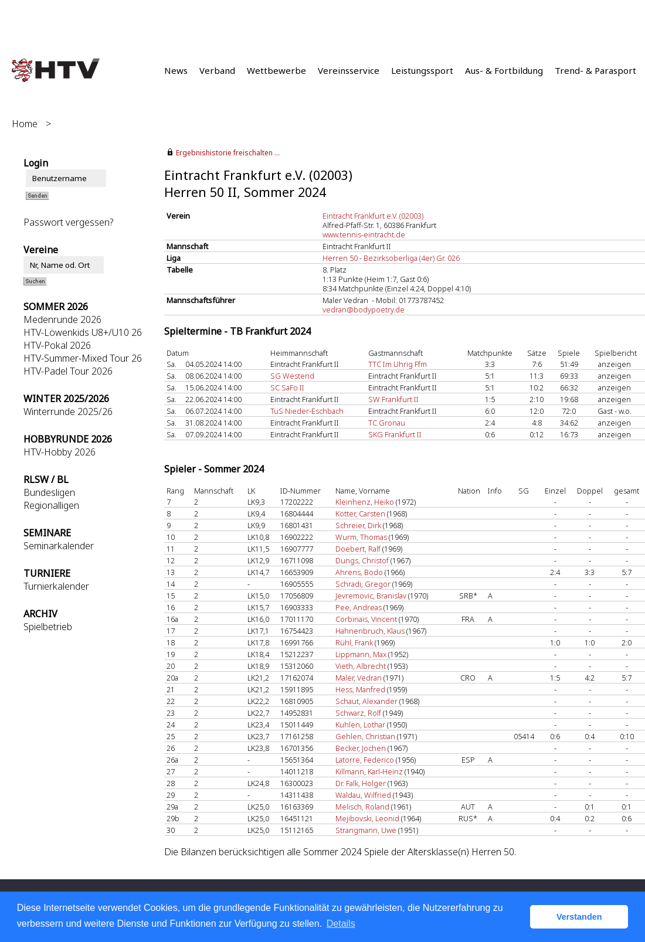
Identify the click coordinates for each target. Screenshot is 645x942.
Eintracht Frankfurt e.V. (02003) (372, 215)
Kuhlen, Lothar (360, 724)
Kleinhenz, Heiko (364, 501)
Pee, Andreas (358, 607)
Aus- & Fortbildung (504, 70)
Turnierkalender (56, 586)
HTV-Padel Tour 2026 (68, 371)
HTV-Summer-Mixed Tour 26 (82, 358)
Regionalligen (51, 505)
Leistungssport (422, 70)
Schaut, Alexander (366, 701)
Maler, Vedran (358, 677)
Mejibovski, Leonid (367, 818)
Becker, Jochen (360, 748)
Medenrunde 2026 (62, 319)
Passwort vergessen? (68, 222)
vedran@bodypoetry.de (363, 309)
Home (25, 123)
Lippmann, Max (360, 654)
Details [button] (341, 924)
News (176, 70)
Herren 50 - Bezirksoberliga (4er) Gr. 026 (391, 258)
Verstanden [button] (579, 916)
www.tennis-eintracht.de (363, 234)
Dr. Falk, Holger (360, 783)
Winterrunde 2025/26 (68, 411)
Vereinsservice (348, 70)
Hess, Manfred (360, 689)
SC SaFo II (287, 387)
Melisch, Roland (362, 806)
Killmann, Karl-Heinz (369, 771)
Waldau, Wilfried (363, 795)
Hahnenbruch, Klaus (370, 630)
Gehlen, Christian (365, 736)
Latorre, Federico (364, 759)
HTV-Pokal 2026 (57, 345)
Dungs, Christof (362, 560)
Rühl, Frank (354, 642)
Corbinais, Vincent (366, 619)
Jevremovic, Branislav (370, 595)
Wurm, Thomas (361, 537)
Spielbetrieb (47, 626)
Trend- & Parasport (595, 70)
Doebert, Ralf (358, 548)
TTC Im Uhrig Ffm (397, 364)
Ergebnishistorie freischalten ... (228, 153)
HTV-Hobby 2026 (59, 452)
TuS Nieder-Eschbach (307, 411)
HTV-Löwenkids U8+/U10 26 (82, 332)
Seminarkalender (58, 545)
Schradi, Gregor (363, 584)
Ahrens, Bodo (359, 572)
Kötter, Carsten (360, 513)
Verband (217, 70)
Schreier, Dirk (358, 525)
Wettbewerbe (276, 70)
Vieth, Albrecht (360, 666)
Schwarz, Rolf (358, 713)
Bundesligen (49, 492)
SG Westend (292, 375)
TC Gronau (386, 422)
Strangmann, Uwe (365, 830)
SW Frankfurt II (393, 399)
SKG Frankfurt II (395, 434)
